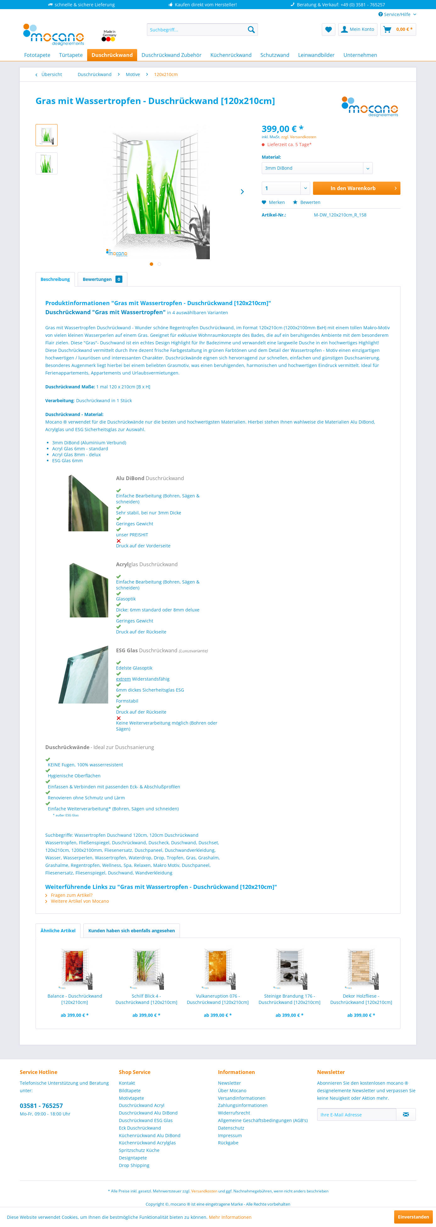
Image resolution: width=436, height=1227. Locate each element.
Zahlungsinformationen (243, 1105)
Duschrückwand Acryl (142, 1105)
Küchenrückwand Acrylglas (147, 1143)
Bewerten (307, 202)
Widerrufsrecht (234, 1113)
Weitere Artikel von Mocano (77, 901)
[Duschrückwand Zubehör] (171, 55)
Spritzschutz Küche (139, 1150)
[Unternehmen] (360, 55)
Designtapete (133, 1158)
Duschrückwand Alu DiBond (148, 1113)
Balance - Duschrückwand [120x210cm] (75, 999)
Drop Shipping (134, 1165)
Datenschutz (231, 1128)
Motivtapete (131, 1098)
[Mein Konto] (357, 29)
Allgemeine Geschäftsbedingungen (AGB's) (263, 1120)
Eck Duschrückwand (140, 1128)
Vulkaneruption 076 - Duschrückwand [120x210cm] (218, 999)
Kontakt (127, 1083)
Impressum (230, 1135)
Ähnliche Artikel (58, 931)
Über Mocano (232, 1090)
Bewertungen (102, 279)
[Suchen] (251, 29)
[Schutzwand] (275, 55)
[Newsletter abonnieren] (406, 1114)
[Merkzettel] (328, 29)
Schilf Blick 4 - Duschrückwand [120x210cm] (146, 999)
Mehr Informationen (230, 1217)
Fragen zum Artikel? (68, 895)
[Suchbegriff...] (202, 29)
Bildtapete (130, 1090)
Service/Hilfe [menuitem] (395, 14)
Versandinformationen (242, 1098)
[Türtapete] (71, 55)
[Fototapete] (37, 55)
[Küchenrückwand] (231, 55)
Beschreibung (55, 279)
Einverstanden (413, 1217)
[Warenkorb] (398, 29)
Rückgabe (228, 1143)
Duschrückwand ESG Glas (146, 1120)
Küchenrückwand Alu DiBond (150, 1135)
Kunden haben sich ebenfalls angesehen (131, 931)
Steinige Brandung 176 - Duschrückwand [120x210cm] (290, 999)
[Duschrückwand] (112, 55)
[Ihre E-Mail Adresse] (356, 1114)
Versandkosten (204, 1191)
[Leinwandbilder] (316, 55)
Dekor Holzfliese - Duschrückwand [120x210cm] (361, 999)
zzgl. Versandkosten (298, 137)
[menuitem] (202, 29)
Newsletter (229, 1083)
